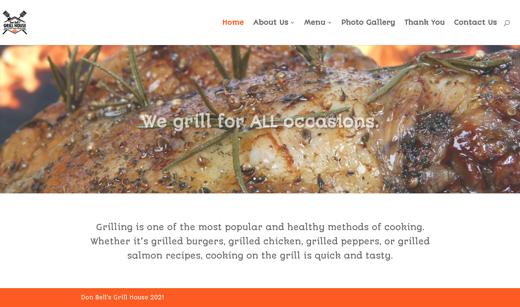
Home (233, 23)
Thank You (424, 23)
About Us (270, 23)
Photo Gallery (368, 23)
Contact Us (475, 23)
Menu (314, 23)
